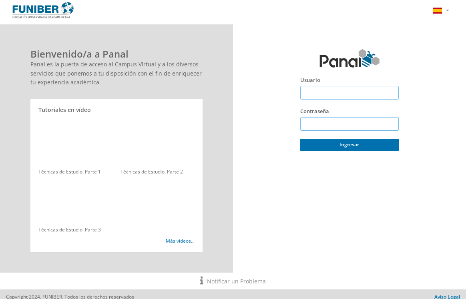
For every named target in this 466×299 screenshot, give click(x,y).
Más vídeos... (180, 240)
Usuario (310, 80)
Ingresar (349, 144)
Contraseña (314, 111)
